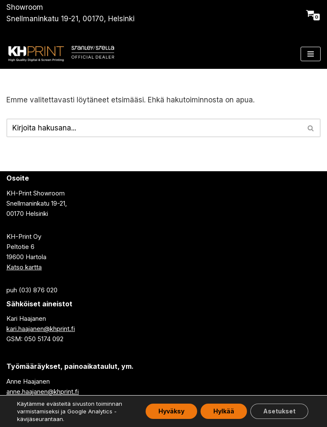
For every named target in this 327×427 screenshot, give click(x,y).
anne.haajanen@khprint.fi (42, 391)
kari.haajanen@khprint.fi (40, 329)
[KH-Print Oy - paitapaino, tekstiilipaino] (35, 54)
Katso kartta (24, 267)
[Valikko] (311, 54)
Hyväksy (171, 411)
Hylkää (223, 411)
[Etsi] (153, 128)
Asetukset (279, 411)
